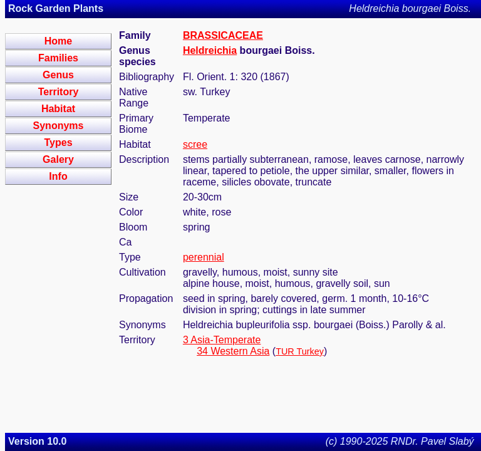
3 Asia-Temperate (222, 339)
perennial (203, 257)
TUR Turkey (300, 351)
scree (195, 144)
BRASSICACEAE (223, 35)
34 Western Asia (233, 351)
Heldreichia (210, 50)
